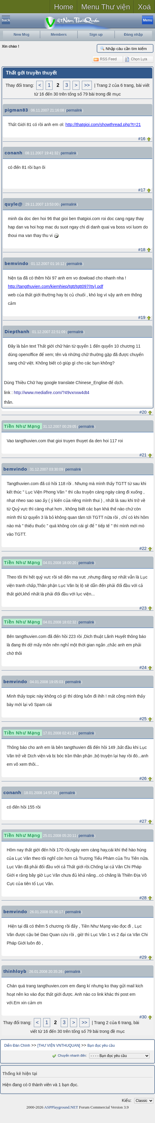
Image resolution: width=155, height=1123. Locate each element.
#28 (143, 897)
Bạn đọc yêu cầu (101, 1045)
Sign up (96, 35)
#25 (143, 718)
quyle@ (14, 204)
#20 (143, 412)
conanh (13, 152)
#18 (141, 249)
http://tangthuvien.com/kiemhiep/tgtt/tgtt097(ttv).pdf (55, 286)
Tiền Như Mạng (22, 426)
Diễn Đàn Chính (17, 1045)
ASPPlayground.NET (61, 1107)
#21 (143, 455)
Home (63, 7)
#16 (141, 138)
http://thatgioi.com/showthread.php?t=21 (103, 124)
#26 (143, 778)
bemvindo (16, 263)
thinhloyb (15, 971)
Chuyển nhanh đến (68, 1055)
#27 (143, 821)
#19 (141, 317)
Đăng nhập (133, 35)
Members (59, 35)
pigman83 (16, 109)
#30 (143, 1016)
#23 (143, 608)
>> (87, 85)
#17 (141, 190)
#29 (143, 957)
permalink (74, 110)
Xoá (144, 7)
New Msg (21, 35)
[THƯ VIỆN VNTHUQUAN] (58, 1045)
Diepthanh (17, 331)
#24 (143, 667)
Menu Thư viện (105, 7)
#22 (143, 548)
